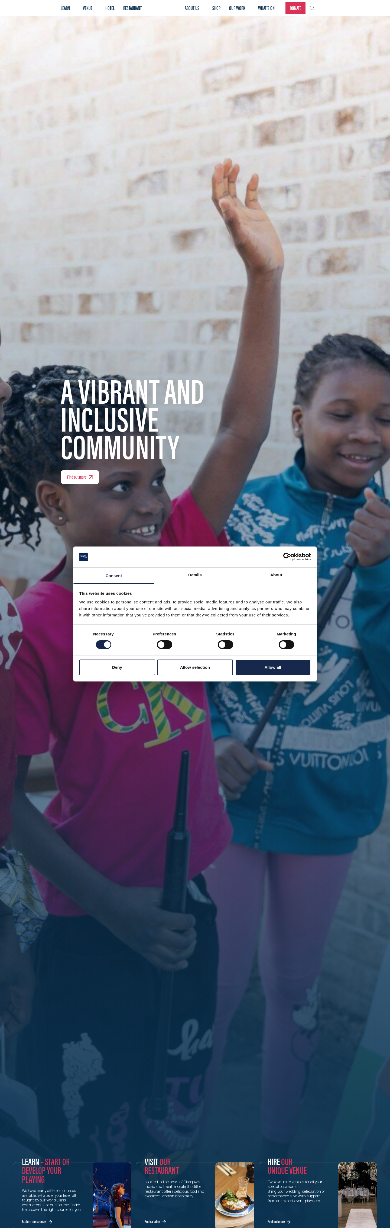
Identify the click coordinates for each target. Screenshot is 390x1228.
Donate (295, 8)
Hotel (110, 8)
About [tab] (276, 575)
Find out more (76, 477)
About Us (192, 8)
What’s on (266, 8)
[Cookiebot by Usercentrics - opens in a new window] (287, 557)
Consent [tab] (114, 575)
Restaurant (132, 8)
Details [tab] (195, 575)
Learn (65, 8)
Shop (216, 8)
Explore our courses (34, 1221)
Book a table (152, 1221)
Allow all (273, 667)
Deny (117, 667)
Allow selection (195, 667)
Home (165, 8)
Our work (237, 8)
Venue (87, 8)
